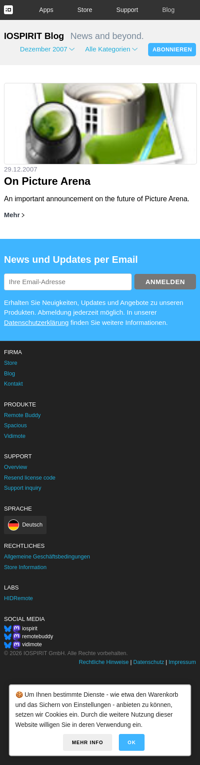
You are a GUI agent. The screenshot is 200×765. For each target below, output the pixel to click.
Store (85, 9)
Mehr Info (87, 742)
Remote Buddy (22, 415)
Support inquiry (22, 488)
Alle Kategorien (107, 49)
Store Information (25, 567)
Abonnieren (172, 50)
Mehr (12, 215)
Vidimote (14, 436)
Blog (168, 9)
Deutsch (32, 525)
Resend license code (29, 478)
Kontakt (13, 384)
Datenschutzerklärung (36, 322)
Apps (46, 9)
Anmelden (165, 281)
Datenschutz (148, 662)
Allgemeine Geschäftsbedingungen (47, 557)
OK (132, 742)
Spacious (15, 425)
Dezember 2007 (43, 49)
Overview (15, 467)
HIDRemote (18, 598)
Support (127, 9)
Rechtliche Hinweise (104, 662)
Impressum (182, 662)
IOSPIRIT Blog (34, 36)
